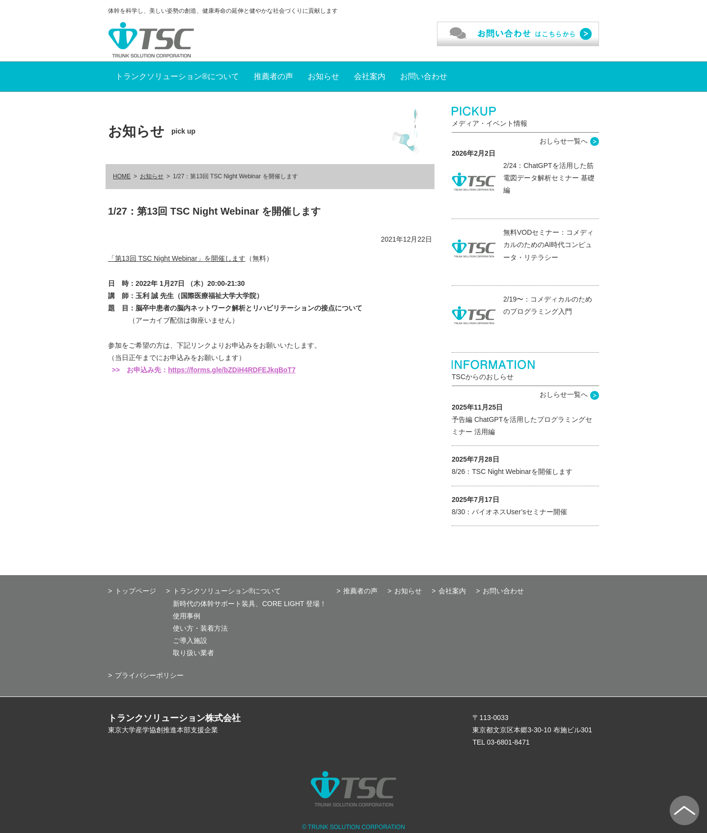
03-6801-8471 (508, 742)
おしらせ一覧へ (564, 141)
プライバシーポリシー (149, 675)
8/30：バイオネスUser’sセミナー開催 (509, 512)
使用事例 (186, 616)
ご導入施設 (190, 640)
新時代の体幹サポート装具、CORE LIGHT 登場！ (249, 604)
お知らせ (323, 76)
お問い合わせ (423, 76)
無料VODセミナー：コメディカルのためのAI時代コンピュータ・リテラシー (548, 244)
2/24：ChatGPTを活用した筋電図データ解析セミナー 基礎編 (549, 178)
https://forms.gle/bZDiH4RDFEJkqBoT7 (232, 370)
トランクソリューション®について (177, 76)
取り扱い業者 (193, 653)
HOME (122, 176)
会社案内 (369, 76)
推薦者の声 (273, 76)
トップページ (135, 591)
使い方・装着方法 (200, 628)
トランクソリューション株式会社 (174, 718)
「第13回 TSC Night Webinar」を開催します (176, 258)
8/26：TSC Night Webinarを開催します (512, 471)
